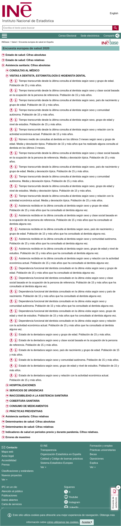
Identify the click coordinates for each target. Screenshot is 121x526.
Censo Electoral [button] (67, 35)
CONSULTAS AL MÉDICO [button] (24, 70)
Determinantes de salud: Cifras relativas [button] (30, 426)
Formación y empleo (101, 445)
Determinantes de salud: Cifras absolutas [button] (30, 421)
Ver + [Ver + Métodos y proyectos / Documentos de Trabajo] (5, 479)
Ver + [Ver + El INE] (43, 467)
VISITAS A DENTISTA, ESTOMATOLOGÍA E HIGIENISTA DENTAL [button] (47, 75)
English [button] (114, 13)
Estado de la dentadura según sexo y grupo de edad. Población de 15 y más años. (65, 334)
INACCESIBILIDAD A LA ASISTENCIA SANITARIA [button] (38, 395)
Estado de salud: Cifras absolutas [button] (26, 55)
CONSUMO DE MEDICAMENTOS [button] (28, 406)
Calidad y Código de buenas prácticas (61, 458)
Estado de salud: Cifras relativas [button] (25, 60)
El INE (44, 445)
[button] (110, 36)
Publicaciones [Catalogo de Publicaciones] (9, 495)
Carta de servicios (12, 504)
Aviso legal (8, 456)
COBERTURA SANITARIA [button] (24, 401)
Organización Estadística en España (60, 454)
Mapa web (7, 451)
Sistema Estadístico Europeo (56, 463)
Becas (93, 454)
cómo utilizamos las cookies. (63, 522)
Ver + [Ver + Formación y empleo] (93, 467)
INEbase (5, 42)
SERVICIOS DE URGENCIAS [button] (26, 390)
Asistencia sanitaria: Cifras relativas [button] (27, 416)
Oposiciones (97, 458)
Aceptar (87, 522)
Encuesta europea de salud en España (36, 42)
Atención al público (12, 491)
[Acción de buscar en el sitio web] (115, 27)
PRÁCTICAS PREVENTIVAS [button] (26, 411)
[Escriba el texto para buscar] (57, 27)
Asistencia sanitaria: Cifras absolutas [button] (28, 65)
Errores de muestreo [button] (18, 437)
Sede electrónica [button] (90, 35)
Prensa (6, 464)
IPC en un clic (9, 487)
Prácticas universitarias (103, 450)
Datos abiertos (10, 500)
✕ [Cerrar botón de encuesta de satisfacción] (118, 487)
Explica (94, 463)
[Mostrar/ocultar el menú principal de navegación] (4, 36)
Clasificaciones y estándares (18, 471)
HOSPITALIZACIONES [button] (22, 385)
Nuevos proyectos (12, 475)
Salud (14, 42)
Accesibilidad (9, 460)
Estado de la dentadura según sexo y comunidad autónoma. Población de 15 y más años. (69, 360)
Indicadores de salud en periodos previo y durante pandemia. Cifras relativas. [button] (52, 432)
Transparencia (48, 450)
